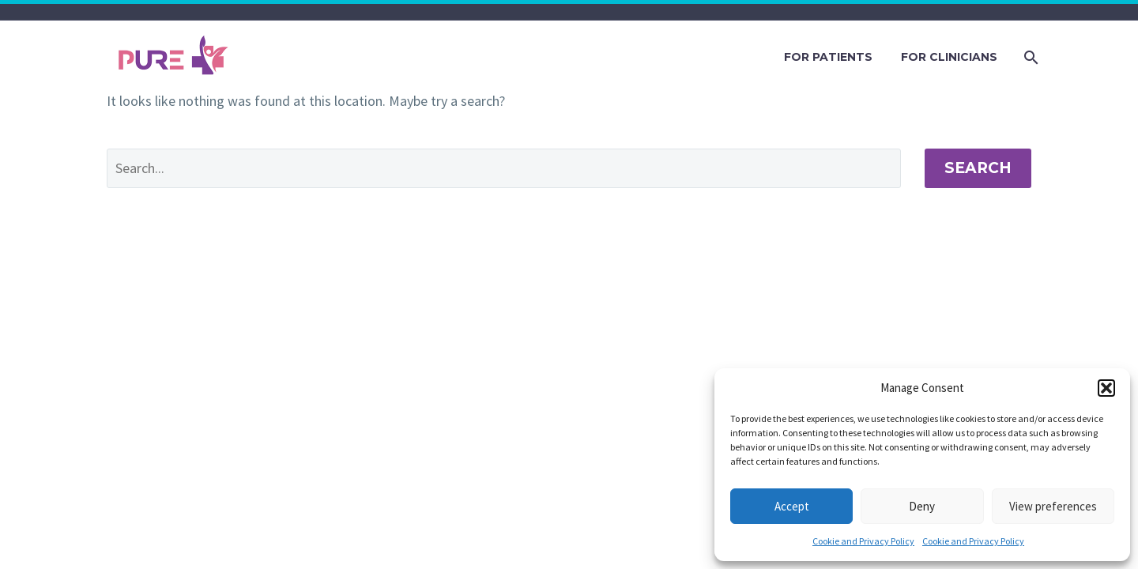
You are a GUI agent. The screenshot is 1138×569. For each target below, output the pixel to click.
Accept (791, 506)
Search (978, 168)
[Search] (1029, 57)
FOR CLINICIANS (949, 57)
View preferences (1053, 506)
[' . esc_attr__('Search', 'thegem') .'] (504, 168)
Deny (922, 506)
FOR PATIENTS (828, 57)
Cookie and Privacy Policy (863, 541)
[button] (1106, 388)
